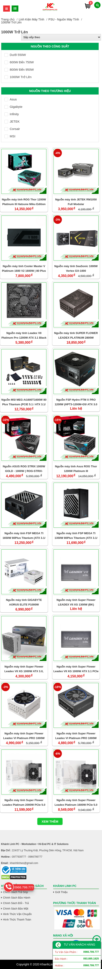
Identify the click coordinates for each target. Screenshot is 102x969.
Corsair (12, 128)
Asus (10, 99)
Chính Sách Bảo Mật (15, 908)
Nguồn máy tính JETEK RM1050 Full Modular (76, 202)
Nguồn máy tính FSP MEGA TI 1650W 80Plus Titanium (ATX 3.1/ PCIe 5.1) (24, 535)
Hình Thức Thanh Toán (17, 919)
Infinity (11, 114)
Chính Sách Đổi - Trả (16, 903)
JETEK (12, 121)
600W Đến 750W (19, 62)
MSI (9, 136)
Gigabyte (13, 106)
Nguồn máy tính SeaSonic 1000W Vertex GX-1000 (76, 268)
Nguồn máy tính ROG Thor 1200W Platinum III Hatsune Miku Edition (24, 202)
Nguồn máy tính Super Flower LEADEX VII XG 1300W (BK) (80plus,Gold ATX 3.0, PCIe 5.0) (76, 602)
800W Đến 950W (19, 69)
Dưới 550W (15, 54)
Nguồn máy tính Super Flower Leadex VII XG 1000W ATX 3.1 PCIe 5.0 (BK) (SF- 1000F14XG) (76, 669)
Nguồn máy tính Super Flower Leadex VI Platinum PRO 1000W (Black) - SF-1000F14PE (76, 736)
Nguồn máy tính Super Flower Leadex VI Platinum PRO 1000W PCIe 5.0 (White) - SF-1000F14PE (24, 736)
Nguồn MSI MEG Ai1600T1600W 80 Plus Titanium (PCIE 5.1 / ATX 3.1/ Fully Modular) (23, 402)
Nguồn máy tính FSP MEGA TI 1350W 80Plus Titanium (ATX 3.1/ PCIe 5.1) (75, 535)
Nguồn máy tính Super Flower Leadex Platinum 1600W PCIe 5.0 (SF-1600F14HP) (76, 802)
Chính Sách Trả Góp (15, 892)
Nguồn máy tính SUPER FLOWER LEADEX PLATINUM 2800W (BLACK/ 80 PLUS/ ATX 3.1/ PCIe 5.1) (76, 335)
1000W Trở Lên (17, 76)
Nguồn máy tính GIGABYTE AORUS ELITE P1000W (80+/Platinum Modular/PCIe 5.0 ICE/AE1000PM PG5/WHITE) (24, 602)
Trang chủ (8, 19)
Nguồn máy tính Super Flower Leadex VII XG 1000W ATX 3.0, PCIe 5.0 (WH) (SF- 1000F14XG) (24, 669)
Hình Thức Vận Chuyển (17, 914)
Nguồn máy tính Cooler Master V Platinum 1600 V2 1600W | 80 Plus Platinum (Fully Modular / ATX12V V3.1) (24, 268)
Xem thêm (50, 821)
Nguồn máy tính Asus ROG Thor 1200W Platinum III (76, 469)
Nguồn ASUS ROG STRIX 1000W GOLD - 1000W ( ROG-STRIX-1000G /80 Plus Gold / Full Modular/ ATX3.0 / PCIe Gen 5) (24, 469)
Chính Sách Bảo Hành (16, 897)
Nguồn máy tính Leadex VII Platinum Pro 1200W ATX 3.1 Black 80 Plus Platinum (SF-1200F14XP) (23, 335)
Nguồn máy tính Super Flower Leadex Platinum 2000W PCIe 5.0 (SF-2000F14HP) (24, 802)
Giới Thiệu (61, 892)
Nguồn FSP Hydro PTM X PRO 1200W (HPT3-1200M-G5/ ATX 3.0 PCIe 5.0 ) (76, 402)
